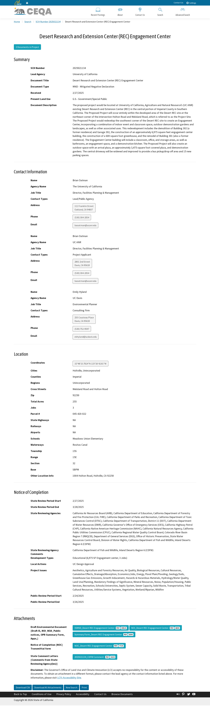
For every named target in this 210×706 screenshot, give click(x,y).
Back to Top (20, 694)
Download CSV (23, 688)
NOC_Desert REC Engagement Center (99, 646)
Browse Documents (122, 694)
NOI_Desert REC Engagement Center (155, 628)
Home (17, 22)
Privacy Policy (63, 694)
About (120, 11)
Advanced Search (182, 11)
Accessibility (82, 694)
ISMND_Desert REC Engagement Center (101, 628)
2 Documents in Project (27, 47)
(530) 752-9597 (82, 329)
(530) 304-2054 (82, 217)
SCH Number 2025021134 (48, 22)
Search (160, 11)
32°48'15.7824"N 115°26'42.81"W (90, 364)
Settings (191, 2)
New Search (71, 688)
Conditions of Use (41, 694)
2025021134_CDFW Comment (95, 657)
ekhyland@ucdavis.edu (86, 337)
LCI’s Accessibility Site (69, 678)
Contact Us (178, 2)
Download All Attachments (47, 688)
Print (84, 688)
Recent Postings (98, 11)
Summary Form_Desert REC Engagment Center (104, 634)
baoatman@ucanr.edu (85, 225)
